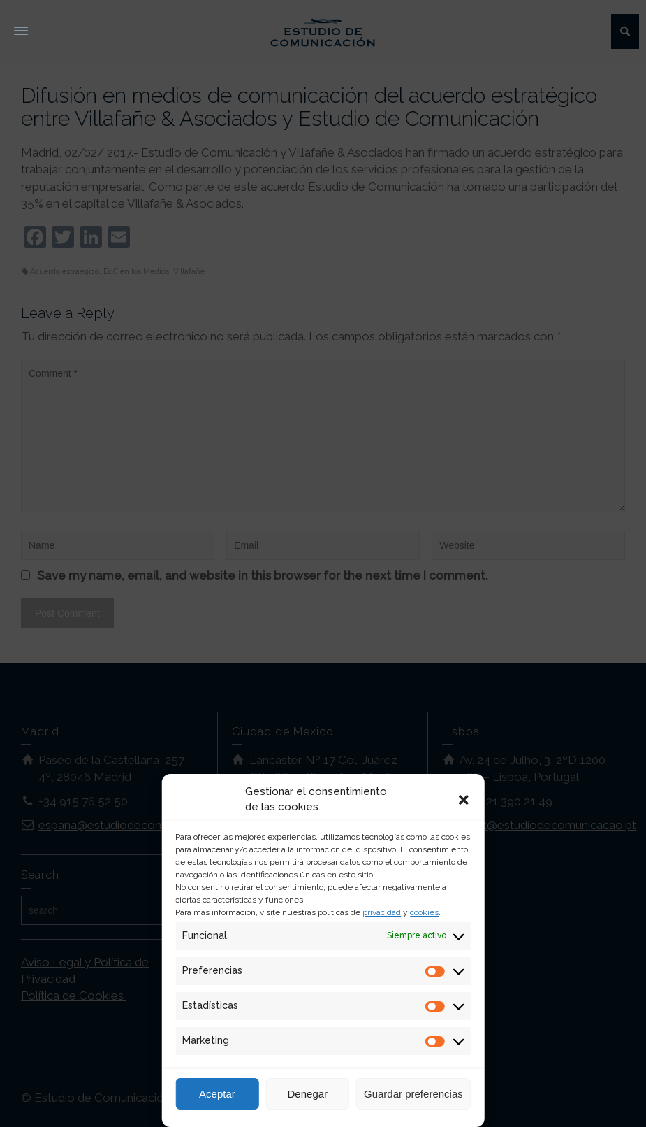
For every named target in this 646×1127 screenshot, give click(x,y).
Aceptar (217, 1094)
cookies (424, 912)
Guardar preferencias (413, 1094)
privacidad (381, 912)
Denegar (308, 1094)
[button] (464, 800)
